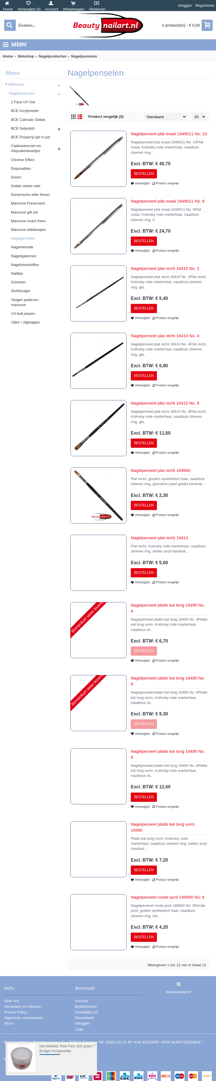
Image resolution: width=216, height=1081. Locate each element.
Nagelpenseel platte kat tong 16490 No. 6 (168, 681)
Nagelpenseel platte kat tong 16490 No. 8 (168, 754)
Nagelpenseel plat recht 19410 (159, 537)
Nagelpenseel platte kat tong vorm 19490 (163, 827)
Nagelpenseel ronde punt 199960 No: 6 (167, 897)
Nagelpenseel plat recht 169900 (160, 470)
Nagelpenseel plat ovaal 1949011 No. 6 (168, 201)
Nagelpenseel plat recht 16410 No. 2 (165, 268)
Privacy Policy (15, 1012)
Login (79, 1029)
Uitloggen (82, 1023)
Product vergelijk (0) (105, 116)
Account (81, 1001)
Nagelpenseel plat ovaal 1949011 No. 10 (169, 133)
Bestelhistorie (86, 1006)
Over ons (11, 1001)
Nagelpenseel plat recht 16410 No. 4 (165, 335)
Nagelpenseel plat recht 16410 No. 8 (165, 403)
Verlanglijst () (86, 1012)
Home (9, 1023)
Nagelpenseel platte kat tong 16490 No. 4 (168, 608)
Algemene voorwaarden (23, 1018)
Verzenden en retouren (22, 1006)
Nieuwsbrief (84, 1018)
